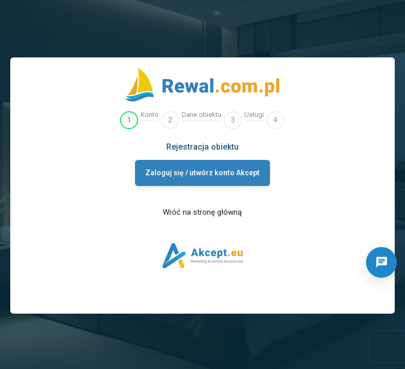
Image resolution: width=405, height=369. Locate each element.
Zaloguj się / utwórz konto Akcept (202, 173)
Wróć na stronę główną (202, 212)
